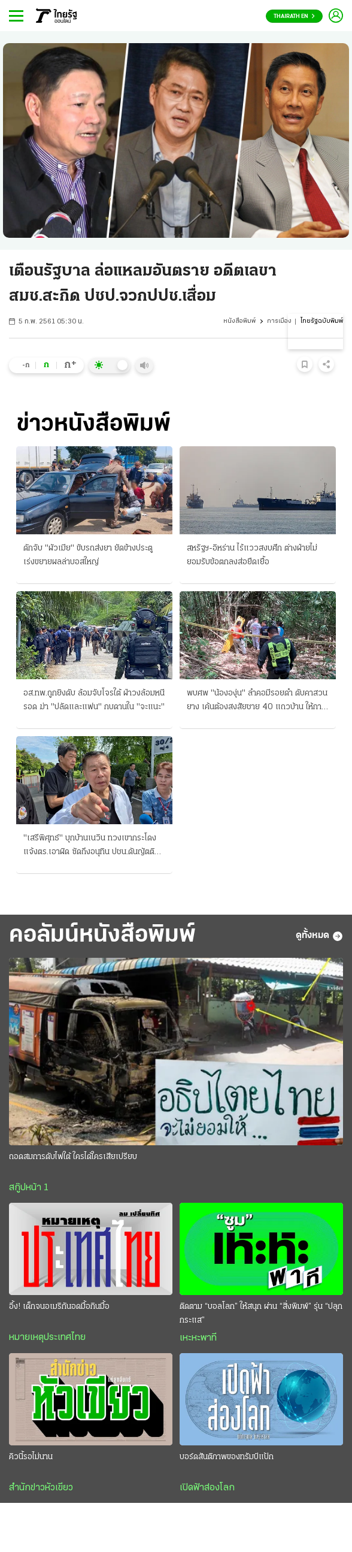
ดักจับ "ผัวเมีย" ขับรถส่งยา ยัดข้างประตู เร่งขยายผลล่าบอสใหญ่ (88, 555)
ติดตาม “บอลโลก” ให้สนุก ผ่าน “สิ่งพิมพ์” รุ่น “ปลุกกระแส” (261, 1313)
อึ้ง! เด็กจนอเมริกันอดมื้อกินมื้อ (59, 1306)
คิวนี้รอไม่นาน (31, 1457)
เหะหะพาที (198, 1338)
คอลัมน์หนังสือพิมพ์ (102, 936)
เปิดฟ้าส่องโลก (207, 1488)
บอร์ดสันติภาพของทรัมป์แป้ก (227, 1457)
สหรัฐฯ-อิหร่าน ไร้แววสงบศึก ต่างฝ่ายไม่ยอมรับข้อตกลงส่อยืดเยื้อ (252, 555)
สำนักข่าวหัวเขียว (41, 1488)
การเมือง (279, 321)
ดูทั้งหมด (319, 936)
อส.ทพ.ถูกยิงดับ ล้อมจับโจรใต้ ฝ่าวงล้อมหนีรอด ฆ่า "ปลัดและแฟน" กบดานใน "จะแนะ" (94, 700)
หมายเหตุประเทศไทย (47, 1337)
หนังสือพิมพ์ (239, 321)
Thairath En (294, 16)
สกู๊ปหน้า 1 (28, 1188)
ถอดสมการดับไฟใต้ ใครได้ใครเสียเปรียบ (73, 1156)
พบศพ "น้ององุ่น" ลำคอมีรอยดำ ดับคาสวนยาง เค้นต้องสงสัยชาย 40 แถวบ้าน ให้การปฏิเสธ (257, 701)
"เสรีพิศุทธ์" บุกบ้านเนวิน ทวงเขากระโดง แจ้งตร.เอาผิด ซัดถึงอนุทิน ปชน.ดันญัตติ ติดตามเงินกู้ (89, 846)
